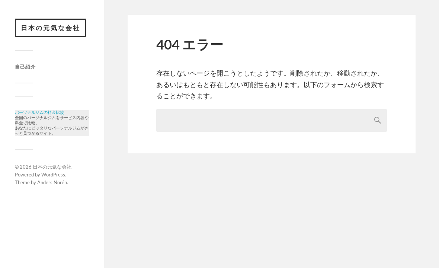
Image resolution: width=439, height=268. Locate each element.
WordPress (53, 178)
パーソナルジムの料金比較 (39, 113)
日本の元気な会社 (50, 28)
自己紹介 (25, 67)
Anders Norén (52, 186)
